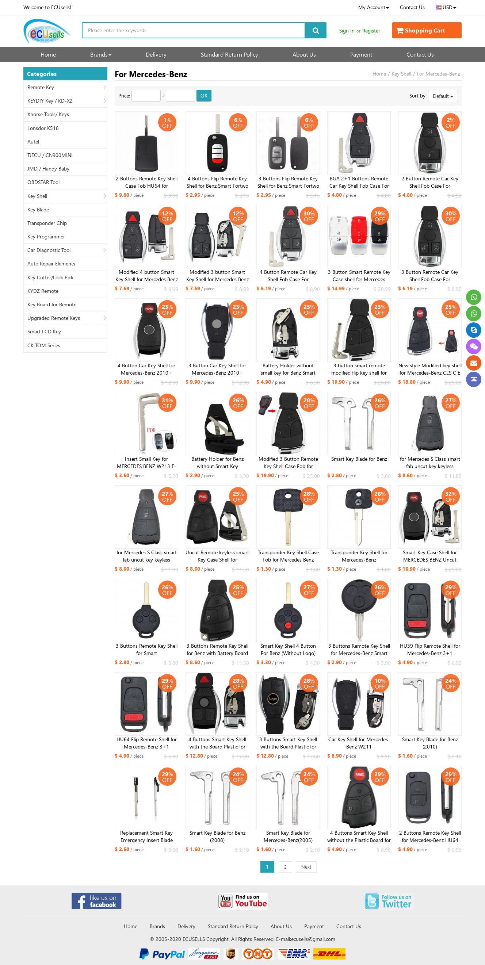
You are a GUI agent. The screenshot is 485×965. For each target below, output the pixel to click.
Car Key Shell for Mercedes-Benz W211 (359, 743)
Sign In (347, 30)
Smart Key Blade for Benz (359, 458)
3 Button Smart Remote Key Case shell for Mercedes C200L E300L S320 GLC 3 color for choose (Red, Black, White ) (359, 275)
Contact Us (412, 7)
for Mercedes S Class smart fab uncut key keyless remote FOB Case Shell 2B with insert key (147, 556)
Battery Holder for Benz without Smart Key (217, 462)
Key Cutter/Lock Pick (50, 277)
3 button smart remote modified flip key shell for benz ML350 (359, 369)
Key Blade (38, 209)
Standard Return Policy (229, 54)
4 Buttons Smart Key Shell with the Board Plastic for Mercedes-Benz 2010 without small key (217, 743)
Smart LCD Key (44, 331)
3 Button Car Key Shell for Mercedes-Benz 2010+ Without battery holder (217, 369)
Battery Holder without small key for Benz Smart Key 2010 (288, 369)
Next (306, 866)
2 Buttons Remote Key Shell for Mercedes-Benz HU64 (430, 836)
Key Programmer (46, 236)
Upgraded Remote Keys (53, 318)
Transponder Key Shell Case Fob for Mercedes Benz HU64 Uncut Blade (288, 556)
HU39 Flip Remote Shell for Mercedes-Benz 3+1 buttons (430, 649)
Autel (33, 141)
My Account (373, 7)
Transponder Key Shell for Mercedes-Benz (359, 556)
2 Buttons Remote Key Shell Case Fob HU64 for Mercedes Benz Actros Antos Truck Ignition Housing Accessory (146, 182)
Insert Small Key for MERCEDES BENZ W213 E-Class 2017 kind (146, 462)
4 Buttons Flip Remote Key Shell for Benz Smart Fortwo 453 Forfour (217, 182)
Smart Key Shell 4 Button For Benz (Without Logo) (288, 649)
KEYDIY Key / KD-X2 (50, 100)
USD (446, 7)
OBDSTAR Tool (43, 182)
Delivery (156, 54)
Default (443, 95)
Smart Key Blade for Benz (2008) (217, 836)
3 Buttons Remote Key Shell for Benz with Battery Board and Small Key (217, 649)
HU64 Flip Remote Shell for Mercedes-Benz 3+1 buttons (147, 743)
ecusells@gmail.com (313, 938)
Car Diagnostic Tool (48, 250)
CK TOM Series (43, 345)
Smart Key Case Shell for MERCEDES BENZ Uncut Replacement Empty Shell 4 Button (430, 556)
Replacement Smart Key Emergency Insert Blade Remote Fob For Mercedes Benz (146, 836)
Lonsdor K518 (43, 128)
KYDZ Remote (42, 291)
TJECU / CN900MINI (50, 155)
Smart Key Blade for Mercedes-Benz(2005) (288, 836)
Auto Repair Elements (51, 263)
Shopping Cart (420, 30)
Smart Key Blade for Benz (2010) (430, 743)
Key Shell (37, 196)
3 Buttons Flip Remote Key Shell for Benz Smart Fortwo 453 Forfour (288, 182)
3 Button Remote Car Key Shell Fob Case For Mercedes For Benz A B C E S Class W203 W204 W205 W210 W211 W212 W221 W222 (430, 275)
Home (48, 54)
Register (371, 30)
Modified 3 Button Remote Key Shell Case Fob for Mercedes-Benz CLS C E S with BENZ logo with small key (288, 462)
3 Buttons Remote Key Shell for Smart (146, 649)
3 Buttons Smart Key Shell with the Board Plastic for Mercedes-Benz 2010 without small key (288, 743)
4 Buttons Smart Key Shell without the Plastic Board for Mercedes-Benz (359, 836)
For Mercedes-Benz (438, 73)
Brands (100, 54)
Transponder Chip (47, 223)
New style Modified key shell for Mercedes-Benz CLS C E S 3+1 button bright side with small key (430, 369)
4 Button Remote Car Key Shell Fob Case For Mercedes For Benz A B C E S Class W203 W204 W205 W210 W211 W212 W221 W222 (288, 275)
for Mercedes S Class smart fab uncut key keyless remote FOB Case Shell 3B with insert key (430, 462)
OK (204, 95)
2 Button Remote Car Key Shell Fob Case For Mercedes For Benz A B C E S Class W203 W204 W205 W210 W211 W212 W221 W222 (430, 182)
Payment (361, 54)
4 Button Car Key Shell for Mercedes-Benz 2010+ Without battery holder (146, 369)
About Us (304, 54)
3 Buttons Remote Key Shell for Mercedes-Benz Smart (359, 649)
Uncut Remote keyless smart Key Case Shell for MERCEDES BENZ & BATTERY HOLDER (217, 556)
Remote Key (40, 87)
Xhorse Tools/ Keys (48, 114)
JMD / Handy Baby (48, 168)
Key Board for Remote (51, 304)
